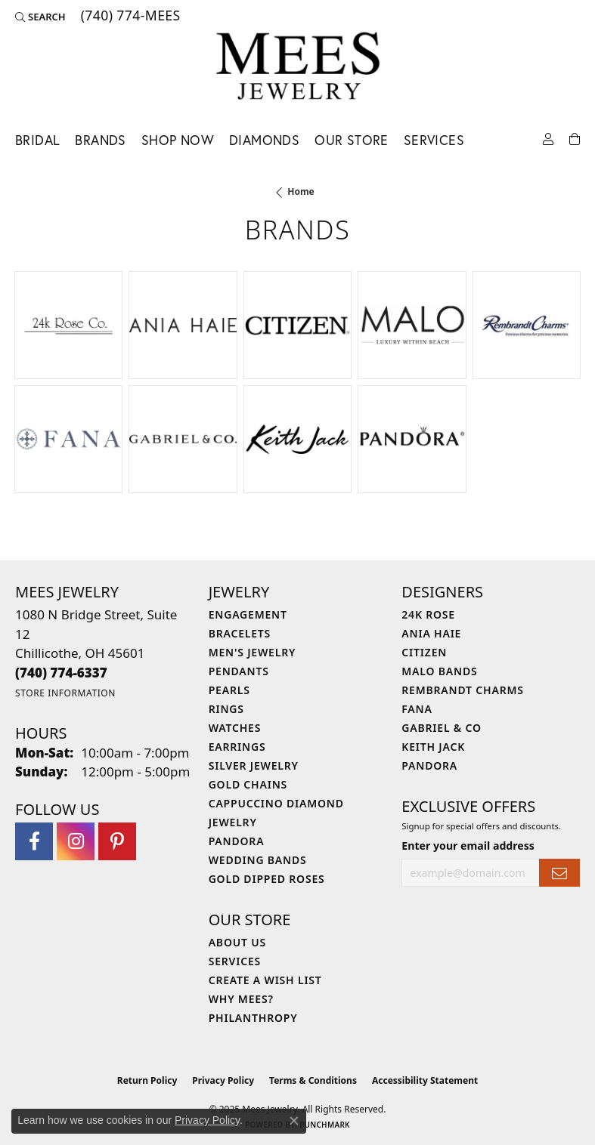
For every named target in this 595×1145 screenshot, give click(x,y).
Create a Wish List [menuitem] (265, 980)
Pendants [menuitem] (239, 671)
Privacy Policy (223, 1080)
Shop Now (177, 140)
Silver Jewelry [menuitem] (254, 765)
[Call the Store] (61, 672)
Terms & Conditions (313, 1080)
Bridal (37, 140)
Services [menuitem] (235, 961)
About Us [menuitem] (237, 942)
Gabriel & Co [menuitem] (441, 728)
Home (301, 191)
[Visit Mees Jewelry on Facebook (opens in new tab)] (34, 841)
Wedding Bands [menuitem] (258, 860)
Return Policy (147, 1080)
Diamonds (264, 140)
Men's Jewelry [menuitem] (252, 652)
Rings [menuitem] (226, 709)
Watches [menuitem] (235, 728)
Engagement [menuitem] (248, 614)
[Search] (40, 16)
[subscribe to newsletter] (559, 873)
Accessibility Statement (425, 1080)
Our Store (352, 140)
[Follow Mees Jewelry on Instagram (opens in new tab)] (76, 841)
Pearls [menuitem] (229, 690)
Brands (100, 140)
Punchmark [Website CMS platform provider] (324, 1124)
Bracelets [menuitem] (240, 633)
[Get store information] (65, 693)
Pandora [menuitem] (237, 841)
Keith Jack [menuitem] (433, 746)
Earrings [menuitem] (237, 746)
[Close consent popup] (294, 1120)
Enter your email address (468, 845)
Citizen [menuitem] (424, 652)
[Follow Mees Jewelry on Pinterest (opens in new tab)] (117, 841)
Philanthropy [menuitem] (253, 1018)
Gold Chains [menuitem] (248, 784)
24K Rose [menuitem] (428, 614)
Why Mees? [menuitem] (241, 999)
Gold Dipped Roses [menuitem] (267, 879)
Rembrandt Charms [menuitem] (462, 690)
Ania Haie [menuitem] (431, 633)
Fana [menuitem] (416, 709)
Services (434, 140)
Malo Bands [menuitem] (439, 671)
